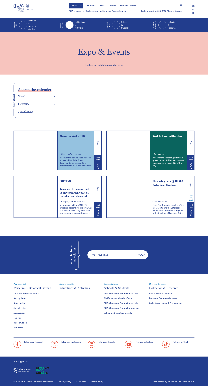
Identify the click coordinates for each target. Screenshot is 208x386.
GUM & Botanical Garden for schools (121, 293)
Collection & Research (165, 25)
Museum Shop (20, 322)
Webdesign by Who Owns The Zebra (170, 381)
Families (17, 317)
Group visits (19, 303)
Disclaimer (81, 381)
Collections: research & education (165, 303)
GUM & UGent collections (160, 293)
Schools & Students (117, 25)
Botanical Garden (128, 5)
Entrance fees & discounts (26, 293)
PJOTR (191, 381)
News (102, 5)
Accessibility (20, 313)
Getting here (19, 298)
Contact (112, 5)
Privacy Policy (64, 381)
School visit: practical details (118, 313)
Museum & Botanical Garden (25, 24)
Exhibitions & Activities (72, 25)
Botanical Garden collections (163, 298)
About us (91, 5)
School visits (19, 308)
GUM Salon (18, 327)
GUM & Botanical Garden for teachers (121, 308)
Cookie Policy (97, 381)
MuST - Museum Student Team (118, 298)
